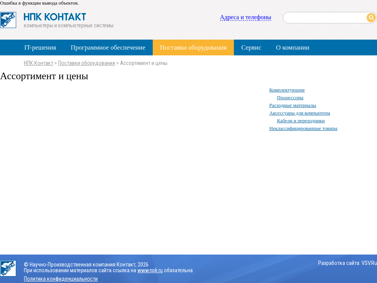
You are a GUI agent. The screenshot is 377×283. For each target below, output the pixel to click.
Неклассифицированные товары (303, 128)
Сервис (251, 47)
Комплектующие (287, 90)
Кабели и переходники (301, 120)
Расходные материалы (292, 105)
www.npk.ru (150, 270)
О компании (292, 47)
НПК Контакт (38, 63)
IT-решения (40, 47)
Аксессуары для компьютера (299, 113)
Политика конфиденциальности (61, 279)
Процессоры (290, 97)
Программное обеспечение (108, 47)
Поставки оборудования (193, 47)
